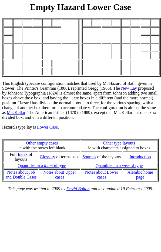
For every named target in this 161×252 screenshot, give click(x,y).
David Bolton (78, 188)
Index (23, 154)
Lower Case (47, 127)
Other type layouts (119, 143)
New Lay (129, 88)
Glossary (47, 156)
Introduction (140, 156)
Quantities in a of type (42, 165)
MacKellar (16, 112)
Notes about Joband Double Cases (21, 174)
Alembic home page (140, 174)
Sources (89, 156)
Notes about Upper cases (59, 174)
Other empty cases (42, 143)
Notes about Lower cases (101, 174)
